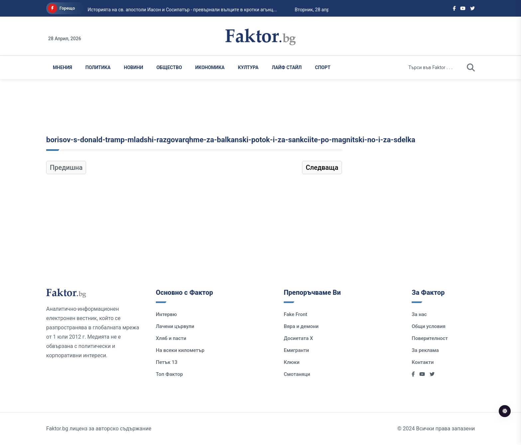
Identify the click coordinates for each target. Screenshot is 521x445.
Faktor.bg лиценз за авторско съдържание (98, 428)
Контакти (423, 362)
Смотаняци (297, 374)
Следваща (322, 167)
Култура (248, 67)
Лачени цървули (175, 326)
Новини (133, 67)
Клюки (291, 362)
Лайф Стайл (287, 67)
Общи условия (429, 326)
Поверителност (430, 338)
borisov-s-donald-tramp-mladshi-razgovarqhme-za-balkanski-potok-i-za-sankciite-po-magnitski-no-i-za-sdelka (230, 140)
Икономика (210, 67)
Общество (169, 67)
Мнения (62, 67)
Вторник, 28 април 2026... (315, 9)
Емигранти (296, 350)
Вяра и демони (301, 326)
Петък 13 (166, 362)
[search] (471, 67)
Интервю (166, 314)
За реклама (425, 350)
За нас (419, 314)
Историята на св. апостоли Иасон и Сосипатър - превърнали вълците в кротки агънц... (175, 9)
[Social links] (454, 8)
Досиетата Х (298, 338)
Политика (98, 67)
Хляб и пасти (171, 338)
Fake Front (295, 314)
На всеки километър (180, 350)
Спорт (322, 67)
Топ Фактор (169, 374)
